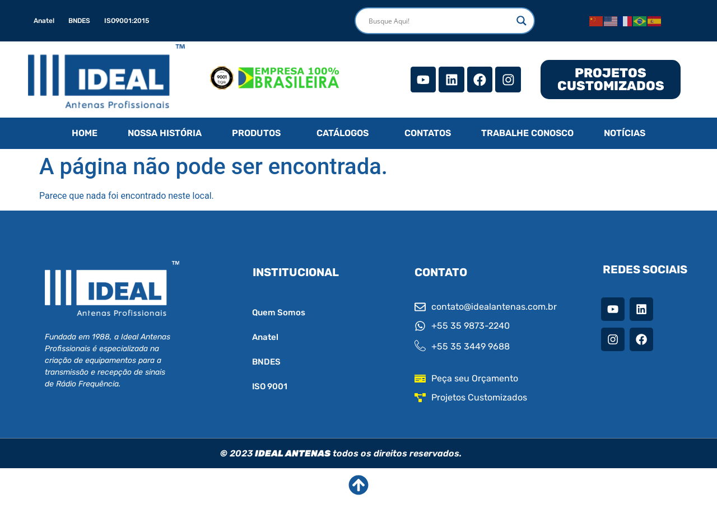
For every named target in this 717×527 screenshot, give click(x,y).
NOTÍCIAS (624, 133)
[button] (259, 133)
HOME (84, 133)
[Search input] (440, 21)
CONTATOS (427, 133)
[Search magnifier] (521, 21)
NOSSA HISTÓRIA (165, 133)
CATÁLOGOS (342, 133)
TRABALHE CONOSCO (527, 133)
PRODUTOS (256, 133)
